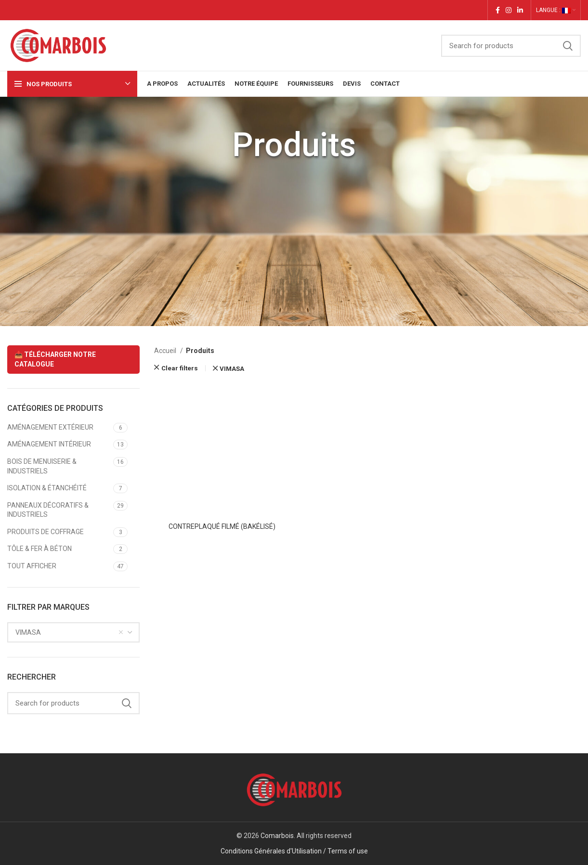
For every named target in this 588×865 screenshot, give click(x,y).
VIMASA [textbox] (28, 632)
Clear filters (179, 368)
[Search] (511, 46)
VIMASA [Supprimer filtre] (232, 369)
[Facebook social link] (498, 10)
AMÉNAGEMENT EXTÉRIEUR (50, 427)
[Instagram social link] (508, 10)
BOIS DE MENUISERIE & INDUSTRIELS (42, 466)
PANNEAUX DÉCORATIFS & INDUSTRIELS (48, 510)
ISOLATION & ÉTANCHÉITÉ (47, 488)
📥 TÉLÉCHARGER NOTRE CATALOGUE (55, 359)
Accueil (166, 350)
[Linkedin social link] (520, 10)
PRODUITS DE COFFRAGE (45, 532)
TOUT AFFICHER (31, 566)
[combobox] (73, 632)
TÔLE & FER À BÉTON (39, 548)
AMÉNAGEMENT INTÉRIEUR (49, 444)
